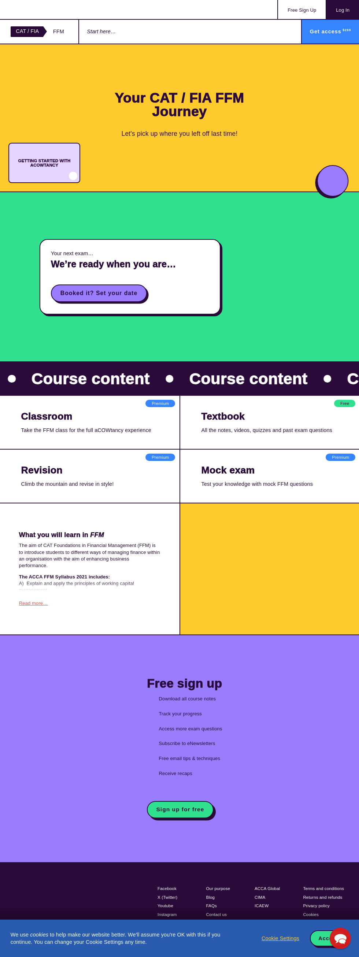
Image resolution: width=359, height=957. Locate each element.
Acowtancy (40, 9)
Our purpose (218, 887)
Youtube (165, 904)
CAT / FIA (27, 31)
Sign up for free (180, 808)
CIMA (260, 896)
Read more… (33, 602)
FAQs (211, 904)
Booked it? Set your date (98, 293)
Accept (328, 938)
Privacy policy (316, 904)
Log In (342, 10)
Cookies (311, 913)
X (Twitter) (167, 896)
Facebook (167, 887)
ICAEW (262, 904)
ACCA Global (267, 887)
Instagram (167, 913)
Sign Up (302, 10)
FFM (58, 31)
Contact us (216, 913)
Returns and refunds (322, 896)
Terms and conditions (323, 887)
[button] (340, 938)
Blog (210, 896)
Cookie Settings (280, 938)
